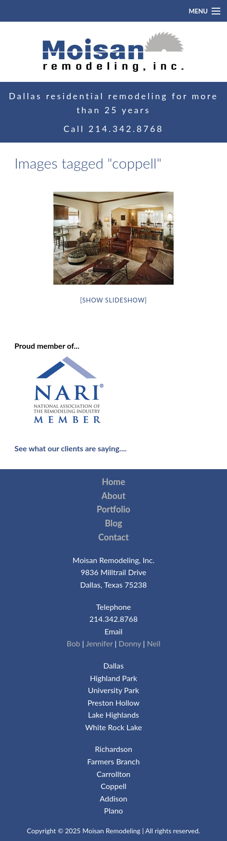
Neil (153, 643)
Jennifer (99, 643)
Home (114, 481)
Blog (113, 523)
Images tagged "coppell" (88, 162)
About (113, 495)
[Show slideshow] (113, 300)
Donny (130, 643)
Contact (113, 537)
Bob (73, 643)
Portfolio (113, 509)
